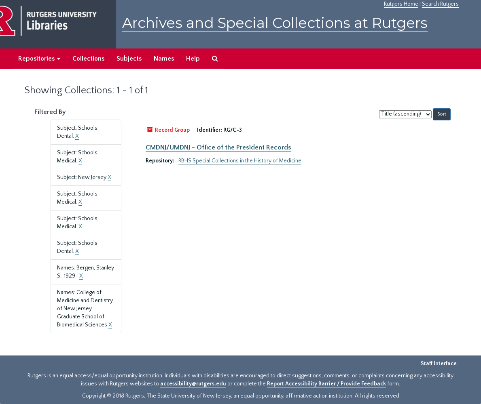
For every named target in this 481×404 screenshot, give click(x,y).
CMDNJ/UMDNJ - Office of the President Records (218, 147)
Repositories (39, 58)
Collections (88, 58)
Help (193, 58)
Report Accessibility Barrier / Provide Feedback (326, 384)
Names (164, 58)
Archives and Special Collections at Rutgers (275, 23)
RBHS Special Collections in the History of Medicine (239, 161)
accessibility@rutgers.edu (193, 384)
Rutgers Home (401, 4)
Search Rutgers (440, 4)
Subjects (129, 58)
